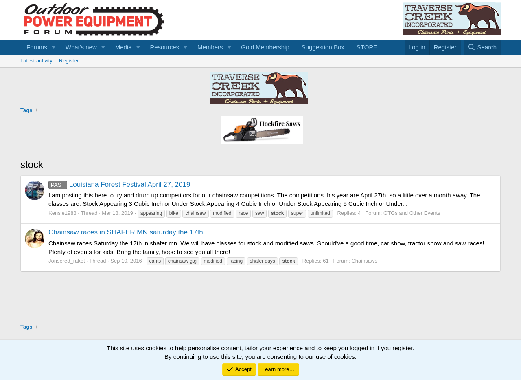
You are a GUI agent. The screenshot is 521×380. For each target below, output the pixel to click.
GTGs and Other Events (411, 213)
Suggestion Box (323, 47)
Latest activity (36, 60)
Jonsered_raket (66, 261)
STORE (367, 47)
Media (123, 47)
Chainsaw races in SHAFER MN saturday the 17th (125, 232)
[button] (53, 47)
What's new (81, 47)
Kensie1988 (62, 213)
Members (210, 47)
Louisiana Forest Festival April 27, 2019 (119, 184)
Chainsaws (364, 261)
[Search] (482, 47)
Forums (36, 47)
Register (69, 60)
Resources (164, 47)
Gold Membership (265, 47)
